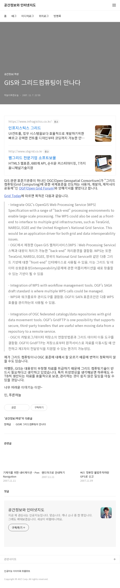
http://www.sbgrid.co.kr (25, 151)
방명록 (57, 16)
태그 (14, 16)
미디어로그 (27, 16)
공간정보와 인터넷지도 (20, 5)
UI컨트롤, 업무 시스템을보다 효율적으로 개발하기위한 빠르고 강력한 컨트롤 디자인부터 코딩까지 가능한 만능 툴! (46, 135)
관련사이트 (10, 559)
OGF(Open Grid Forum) (36, 188)
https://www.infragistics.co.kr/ (30, 121)
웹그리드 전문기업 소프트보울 (32, 157)
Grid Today (12, 196)
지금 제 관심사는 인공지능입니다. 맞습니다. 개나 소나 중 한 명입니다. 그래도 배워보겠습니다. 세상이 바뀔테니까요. (50, 517)
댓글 (6, 491)
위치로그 (44, 16)
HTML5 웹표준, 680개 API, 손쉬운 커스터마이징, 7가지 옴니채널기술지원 (47, 165)
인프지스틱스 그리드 (24, 127)
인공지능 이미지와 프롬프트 (17, 571)
